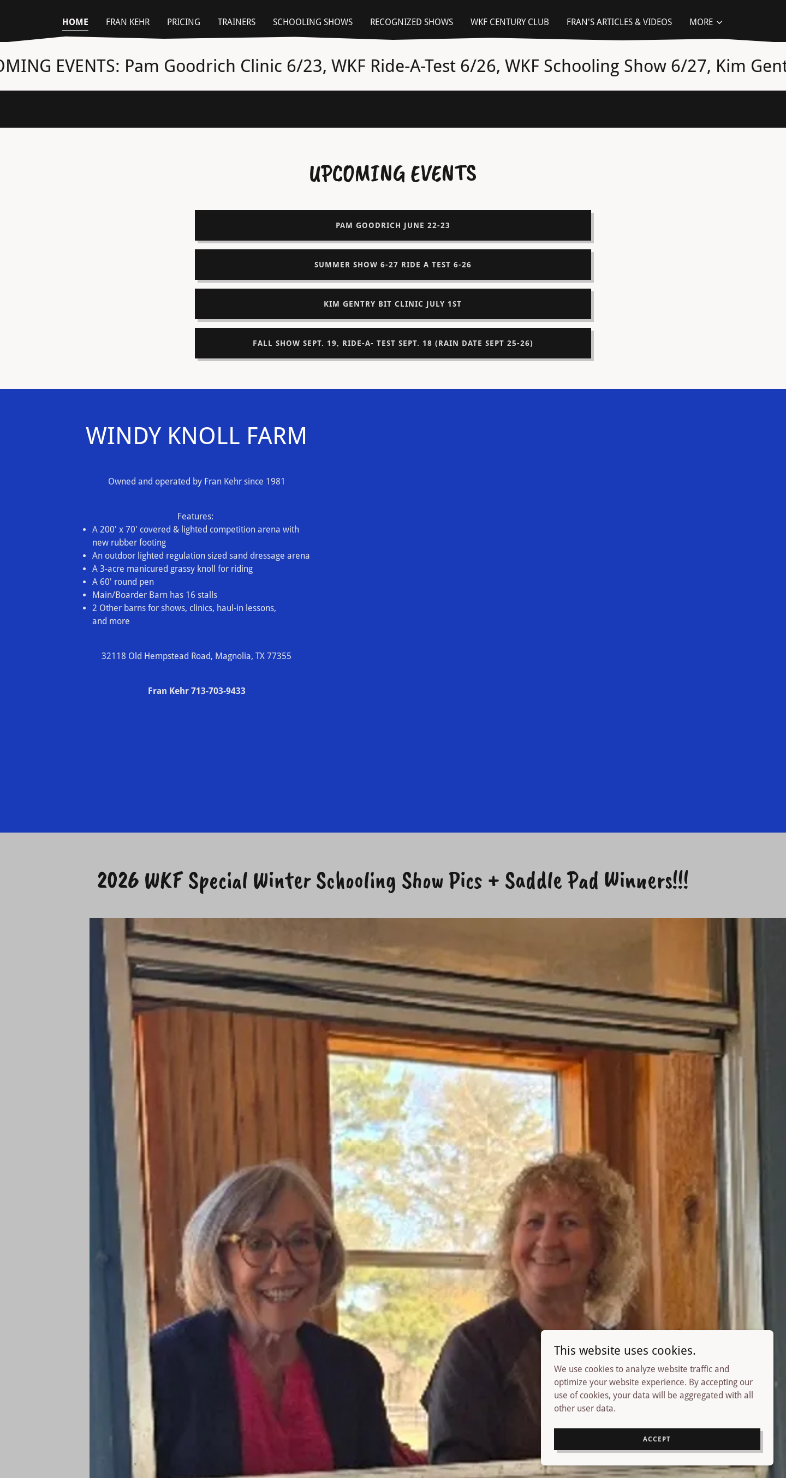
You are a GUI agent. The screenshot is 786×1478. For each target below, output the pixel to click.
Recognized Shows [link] (411, 22)
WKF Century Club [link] (510, 22)
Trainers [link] (236, 22)
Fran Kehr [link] (128, 22)
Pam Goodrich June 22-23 (393, 225)
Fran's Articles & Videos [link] (619, 22)
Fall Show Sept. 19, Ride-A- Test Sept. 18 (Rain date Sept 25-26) (393, 343)
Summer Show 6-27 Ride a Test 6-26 (393, 264)
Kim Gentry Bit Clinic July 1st (393, 304)
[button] (706, 22)
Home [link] (75, 22)
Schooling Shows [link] (313, 22)
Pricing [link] (183, 22)
